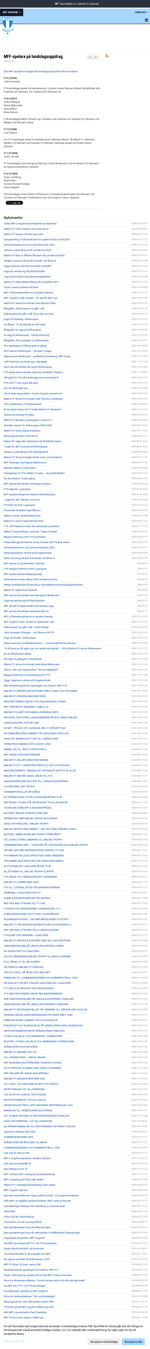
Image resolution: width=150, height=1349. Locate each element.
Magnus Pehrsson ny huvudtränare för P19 (27, 675)
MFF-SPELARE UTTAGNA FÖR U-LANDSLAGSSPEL (31, 929)
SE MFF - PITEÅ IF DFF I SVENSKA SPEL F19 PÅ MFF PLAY (35, 728)
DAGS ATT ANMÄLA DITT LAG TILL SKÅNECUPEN (31, 738)
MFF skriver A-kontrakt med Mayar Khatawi (27, 483)
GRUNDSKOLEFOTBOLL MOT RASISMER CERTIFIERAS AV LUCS (38, 1105)
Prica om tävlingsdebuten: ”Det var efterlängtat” (30, 1296)
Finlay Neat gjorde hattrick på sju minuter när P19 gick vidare (36, 542)
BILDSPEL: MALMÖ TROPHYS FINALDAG (26, 813)
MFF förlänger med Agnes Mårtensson (25, 462)
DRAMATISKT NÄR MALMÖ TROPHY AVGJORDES (31, 818)
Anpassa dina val (14, 1341)
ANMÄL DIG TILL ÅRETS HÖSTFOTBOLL (25, 749)
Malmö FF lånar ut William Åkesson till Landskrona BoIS (34, 255)
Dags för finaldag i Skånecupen (21, 319)
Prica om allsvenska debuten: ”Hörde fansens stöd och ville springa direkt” (45, 1280)
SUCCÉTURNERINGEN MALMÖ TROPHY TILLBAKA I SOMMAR (37, 956)
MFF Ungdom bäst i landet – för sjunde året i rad (30, 297)
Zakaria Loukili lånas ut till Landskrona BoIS (27, 250)
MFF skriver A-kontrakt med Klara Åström (26, 611)
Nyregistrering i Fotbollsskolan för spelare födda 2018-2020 (36, 239)
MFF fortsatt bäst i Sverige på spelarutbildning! (29, 1174)
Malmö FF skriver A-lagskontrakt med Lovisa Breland (33, 457)
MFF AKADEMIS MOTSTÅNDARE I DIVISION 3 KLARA (32, 1062)
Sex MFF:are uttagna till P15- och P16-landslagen (30, 1243)
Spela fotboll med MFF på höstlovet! (24, 1248)
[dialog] (75, 1334)
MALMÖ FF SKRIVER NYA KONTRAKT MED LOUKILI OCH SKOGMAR (40, 690)
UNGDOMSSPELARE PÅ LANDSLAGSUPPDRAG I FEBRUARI (36, 1004)
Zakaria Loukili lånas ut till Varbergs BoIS (26, 451)
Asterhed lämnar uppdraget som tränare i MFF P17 (31, 1269)
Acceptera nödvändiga (104, 1341)
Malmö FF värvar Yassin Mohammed (23, 521)
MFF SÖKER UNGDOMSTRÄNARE (22, 754)
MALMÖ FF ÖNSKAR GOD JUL (20, 1052)
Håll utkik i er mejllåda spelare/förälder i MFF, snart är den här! (37, 1200)
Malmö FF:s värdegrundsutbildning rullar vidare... (30, 1184)
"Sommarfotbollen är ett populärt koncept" (27, 1253)
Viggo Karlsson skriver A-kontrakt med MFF (28, 266)
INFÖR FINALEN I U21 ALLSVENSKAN (24, 1089)
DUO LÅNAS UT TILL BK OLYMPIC (22, 961)
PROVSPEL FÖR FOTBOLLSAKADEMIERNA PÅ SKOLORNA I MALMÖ (40, 717)
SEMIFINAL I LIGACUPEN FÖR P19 (22, 892)
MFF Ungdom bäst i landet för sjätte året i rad (28, 621)
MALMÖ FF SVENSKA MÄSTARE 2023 (24, 1078)
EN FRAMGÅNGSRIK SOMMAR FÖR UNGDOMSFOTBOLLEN (36, 733)
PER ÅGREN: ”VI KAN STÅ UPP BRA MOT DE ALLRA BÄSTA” (36, 802)
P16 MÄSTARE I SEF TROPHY (19, 786)
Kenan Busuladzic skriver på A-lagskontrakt (28, 552)
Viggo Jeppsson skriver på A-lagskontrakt (27, 680)
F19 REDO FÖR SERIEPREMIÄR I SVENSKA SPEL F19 (32, 908)
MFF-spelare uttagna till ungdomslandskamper (29, 494)
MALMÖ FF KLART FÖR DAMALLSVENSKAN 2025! (31, 712)
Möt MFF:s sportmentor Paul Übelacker (25, 1312)
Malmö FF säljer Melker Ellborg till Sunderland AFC (31, 282)
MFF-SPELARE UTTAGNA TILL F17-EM (24, 903)
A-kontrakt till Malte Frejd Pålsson (22, 510)
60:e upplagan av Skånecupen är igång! (25, 345)
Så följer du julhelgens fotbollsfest (23, 659)
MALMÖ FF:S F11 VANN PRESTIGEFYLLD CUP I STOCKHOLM (36, 765)
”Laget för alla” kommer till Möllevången (26, 446)
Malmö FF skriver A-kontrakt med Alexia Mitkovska (31, 664)
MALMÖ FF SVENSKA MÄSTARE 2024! (24, 696)
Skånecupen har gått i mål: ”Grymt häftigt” (26, 627)
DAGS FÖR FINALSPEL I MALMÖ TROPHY (26, 823)
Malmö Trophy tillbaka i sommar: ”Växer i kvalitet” (31, 531)
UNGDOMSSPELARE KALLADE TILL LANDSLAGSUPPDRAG (36, 781)
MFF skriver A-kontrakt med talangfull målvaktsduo (32, 595)
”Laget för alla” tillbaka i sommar (22, 499)
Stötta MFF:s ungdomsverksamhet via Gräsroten (30, 223)
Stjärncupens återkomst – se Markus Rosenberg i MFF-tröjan (37, 356)
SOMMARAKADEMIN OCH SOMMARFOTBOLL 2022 (32, 1147)
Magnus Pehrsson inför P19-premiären (25, 536)
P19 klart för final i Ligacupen (19, 505)
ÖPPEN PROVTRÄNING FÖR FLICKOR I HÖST (27, 744)
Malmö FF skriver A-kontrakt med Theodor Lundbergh (33, 398)
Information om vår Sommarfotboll (23, 1222)
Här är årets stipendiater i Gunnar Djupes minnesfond (33, 393)
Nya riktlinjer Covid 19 (15, 1168)
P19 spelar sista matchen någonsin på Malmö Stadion (33, 372)
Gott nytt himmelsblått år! (17, 1163)
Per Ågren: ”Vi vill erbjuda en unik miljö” (25, 324)
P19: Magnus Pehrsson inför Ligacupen (25, 568)
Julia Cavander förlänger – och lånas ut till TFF (29, 632)
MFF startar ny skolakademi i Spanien (24, 563)
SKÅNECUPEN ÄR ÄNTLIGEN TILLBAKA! (25, 1142)
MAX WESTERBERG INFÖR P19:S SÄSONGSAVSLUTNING (35, 701)
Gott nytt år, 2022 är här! (16, 1153)
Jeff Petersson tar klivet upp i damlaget (25, 361)
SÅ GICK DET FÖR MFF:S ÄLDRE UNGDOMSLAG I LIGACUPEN (37, 983)
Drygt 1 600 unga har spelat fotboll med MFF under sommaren (38, 1275)
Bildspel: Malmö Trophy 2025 (20, 467)
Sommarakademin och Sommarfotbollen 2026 (29, 244)
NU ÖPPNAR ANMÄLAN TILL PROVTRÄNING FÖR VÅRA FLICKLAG (40, 1126)
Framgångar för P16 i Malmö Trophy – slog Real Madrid (34, 473)
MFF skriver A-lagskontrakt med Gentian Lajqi (29, 606)
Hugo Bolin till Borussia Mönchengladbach (27, 276)
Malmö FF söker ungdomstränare (22, 430)
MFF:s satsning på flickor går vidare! (24, 1179)
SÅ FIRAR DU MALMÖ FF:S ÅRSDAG (24, 967)
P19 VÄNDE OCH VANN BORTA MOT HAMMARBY (30, 876)
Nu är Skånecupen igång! (17, 653)
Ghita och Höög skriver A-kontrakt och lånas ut (29, 558)
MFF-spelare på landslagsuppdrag (33, 56)
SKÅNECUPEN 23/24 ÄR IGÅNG (21, 1046)
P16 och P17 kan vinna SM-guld (21, 382)
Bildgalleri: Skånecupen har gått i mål (24, 308)
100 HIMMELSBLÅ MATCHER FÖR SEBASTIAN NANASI (33, 860)
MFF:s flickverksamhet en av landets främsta (28, 292)
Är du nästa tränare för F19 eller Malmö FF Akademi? (32, 409)
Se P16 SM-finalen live (16, 388)
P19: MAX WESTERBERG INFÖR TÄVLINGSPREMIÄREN (33, 993)
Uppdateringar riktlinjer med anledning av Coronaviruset (34, 1206)
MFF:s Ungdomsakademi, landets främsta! (27, 1158)
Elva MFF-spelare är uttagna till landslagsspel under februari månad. (41, 71)
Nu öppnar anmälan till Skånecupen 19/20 (26, 1259)
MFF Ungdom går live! (16, 1190)
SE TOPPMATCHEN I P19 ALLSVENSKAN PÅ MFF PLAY (33, 797)
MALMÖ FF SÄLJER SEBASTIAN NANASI (26, 760)
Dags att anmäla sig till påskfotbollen (24, 271)
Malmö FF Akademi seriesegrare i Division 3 (28, 420)
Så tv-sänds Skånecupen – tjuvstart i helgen (28, 351)
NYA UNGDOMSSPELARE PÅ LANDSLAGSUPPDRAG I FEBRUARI (38, 999)
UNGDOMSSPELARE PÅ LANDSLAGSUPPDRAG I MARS (34, 945)
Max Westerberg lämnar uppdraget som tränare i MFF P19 (35, 685)
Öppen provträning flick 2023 (20, 1131)
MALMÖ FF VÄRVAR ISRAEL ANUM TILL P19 (28, 775)
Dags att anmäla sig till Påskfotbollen (24, 600)
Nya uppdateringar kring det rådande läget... (28, 1227)
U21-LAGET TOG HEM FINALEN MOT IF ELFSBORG (31, 1084)
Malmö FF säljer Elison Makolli (20, 590)
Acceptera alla (133, 1341)
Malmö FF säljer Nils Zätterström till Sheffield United (32, 441)
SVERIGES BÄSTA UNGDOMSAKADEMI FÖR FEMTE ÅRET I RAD (38, 1014)
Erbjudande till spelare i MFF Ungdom (24, 1238)
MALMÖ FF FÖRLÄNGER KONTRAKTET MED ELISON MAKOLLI (37, 924)
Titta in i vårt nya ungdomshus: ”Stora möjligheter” (31, 669)
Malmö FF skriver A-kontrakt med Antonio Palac (30, 303)
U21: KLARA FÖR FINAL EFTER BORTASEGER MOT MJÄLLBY (36, 1115)
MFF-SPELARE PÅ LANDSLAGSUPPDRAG (26, 1073)
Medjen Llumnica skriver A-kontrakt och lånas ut (30, 260)
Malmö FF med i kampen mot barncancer (26, 228)
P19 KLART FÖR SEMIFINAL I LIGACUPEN (26, 935)
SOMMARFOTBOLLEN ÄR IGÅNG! (22, 791)
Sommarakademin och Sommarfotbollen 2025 (29, 547)
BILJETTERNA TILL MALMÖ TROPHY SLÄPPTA (29, 871)
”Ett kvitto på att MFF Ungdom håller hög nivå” (29, 1307)
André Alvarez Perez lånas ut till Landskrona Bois (30, 579)
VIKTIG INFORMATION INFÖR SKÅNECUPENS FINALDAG (34, 1030)
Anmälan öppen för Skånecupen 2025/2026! (28, 425)
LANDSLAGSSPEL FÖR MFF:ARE (21, 722)
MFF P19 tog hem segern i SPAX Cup (24, 1317)
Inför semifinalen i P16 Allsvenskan (23, 404)
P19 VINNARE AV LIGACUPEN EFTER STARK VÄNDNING (34, 855)
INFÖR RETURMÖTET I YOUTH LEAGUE (25, 1099)
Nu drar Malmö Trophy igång (19, 478)
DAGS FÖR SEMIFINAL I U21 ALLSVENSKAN (28, 1121)
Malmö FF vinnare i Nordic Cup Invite (23, 234)
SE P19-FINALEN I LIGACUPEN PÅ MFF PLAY (27, 866)
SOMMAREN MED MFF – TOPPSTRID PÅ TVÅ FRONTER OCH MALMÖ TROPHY (46, 845)
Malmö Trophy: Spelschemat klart (22, 515)
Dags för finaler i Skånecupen (20, 637)
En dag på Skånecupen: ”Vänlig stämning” (27, 335)
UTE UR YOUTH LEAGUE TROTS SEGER (25, 1094)
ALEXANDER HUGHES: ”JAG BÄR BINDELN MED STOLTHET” (36, 919)
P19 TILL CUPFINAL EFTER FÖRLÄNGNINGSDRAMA (32, 887)
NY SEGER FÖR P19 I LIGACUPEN (21, 951)
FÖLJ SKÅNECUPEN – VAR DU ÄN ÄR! (24, 1057)
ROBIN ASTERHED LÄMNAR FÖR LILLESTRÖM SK (31, 1020)
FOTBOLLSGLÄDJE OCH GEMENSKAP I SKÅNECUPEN (33, 1036)
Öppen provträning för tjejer (19, 414)
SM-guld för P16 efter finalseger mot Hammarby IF (31, 377)
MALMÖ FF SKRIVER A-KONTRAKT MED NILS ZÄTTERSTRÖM (37, 940)
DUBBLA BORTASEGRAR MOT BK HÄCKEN (27, 898)
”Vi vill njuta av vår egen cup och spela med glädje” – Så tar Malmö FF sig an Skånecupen (52, 648)
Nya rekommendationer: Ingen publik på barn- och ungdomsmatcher (41, 1195)
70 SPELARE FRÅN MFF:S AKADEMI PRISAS (27, 807)
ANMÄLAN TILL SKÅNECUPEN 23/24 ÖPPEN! (28, 1110)
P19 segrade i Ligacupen (17, 489)
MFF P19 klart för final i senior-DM (22, 1264)
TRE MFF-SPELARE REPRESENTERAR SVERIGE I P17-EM (34, 850)
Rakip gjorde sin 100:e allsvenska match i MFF (29, 1301)
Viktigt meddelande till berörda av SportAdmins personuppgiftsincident (43, 584)
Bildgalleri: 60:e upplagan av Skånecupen (26, 340)
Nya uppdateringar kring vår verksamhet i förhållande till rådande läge (42, 1232)
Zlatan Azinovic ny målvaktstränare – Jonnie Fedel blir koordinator (40, 643)
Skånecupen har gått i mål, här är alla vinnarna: (29, 313)
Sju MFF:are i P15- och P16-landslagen (24, 1285)
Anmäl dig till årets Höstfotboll (21, 436)
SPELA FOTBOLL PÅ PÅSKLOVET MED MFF (27, 972)
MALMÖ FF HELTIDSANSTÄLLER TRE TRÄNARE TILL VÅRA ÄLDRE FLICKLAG (45, 1009)
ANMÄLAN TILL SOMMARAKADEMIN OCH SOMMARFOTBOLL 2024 (40, 977)
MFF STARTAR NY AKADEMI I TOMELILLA (26, 706)
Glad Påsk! (9, 1211)
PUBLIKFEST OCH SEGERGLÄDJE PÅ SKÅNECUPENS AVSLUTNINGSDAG (43, 1025)
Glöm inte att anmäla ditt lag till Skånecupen (28, 367)
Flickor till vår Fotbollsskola (19, 1216)
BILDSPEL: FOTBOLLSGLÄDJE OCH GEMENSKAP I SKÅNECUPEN (39, 1041)
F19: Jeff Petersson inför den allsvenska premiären (31, 526)
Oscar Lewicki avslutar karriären (21, 287)
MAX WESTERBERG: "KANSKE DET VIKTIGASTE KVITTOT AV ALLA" (40, 770)
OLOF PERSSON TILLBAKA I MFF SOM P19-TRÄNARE (32, 1068)
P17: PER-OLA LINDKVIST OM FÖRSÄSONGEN (28, 988)
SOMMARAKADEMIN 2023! (18, 1137)
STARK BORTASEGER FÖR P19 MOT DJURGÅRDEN (31, 914)
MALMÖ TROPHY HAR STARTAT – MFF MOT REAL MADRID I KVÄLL (40, 829)
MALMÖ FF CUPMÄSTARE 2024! (21, 882)
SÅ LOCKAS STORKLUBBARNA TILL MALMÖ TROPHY (33, 839)
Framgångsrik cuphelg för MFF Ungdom (26, 1291)
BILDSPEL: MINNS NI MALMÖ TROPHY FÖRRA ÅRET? (32, 834)
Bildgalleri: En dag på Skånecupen (22, 329)
